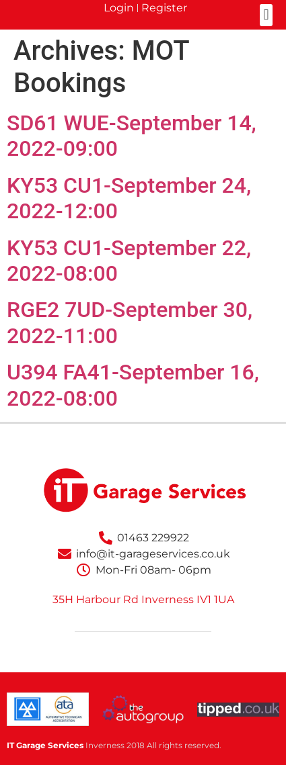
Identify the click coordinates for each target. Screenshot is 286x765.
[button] (266, 15)
